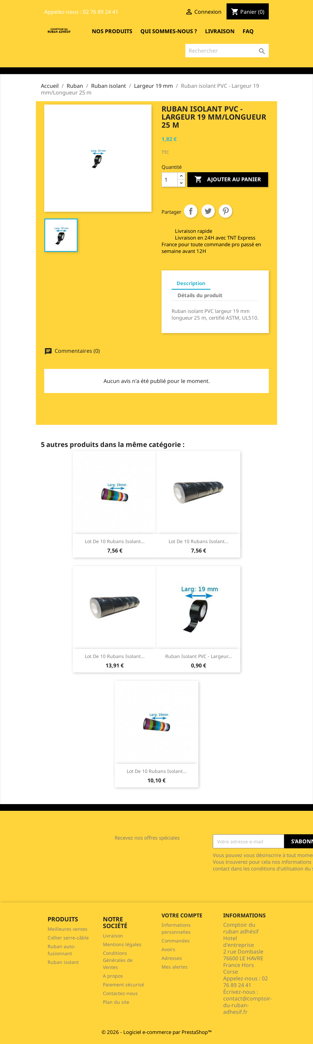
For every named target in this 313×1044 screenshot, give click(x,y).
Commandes (176, 940)
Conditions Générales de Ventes (118, 960)
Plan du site (116, 1002)
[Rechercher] (227, 50)
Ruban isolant (63, 962)
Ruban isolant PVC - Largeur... (198, 656)
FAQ (248, 31)
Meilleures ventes (67, 929)
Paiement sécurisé (123, 984)
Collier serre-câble (68, 937)
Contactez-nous (120, 993)
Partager (190, 211)
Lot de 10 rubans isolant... (115, 541)
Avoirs (168, 949)
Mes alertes (175, 967)
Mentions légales (122, 944)
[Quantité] (170, 179)
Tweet (208, 211)
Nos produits (112, 31)
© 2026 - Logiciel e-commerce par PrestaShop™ (157, 1032)
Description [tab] (191, 283)
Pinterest (225, 211)
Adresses (172, 958)
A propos (113, 976)
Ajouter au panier (227, 179)
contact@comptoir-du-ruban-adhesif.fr (247, 1005)
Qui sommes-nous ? (168, 31)
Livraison (220, 31)
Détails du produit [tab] (200, 295)
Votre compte (182, 915)
